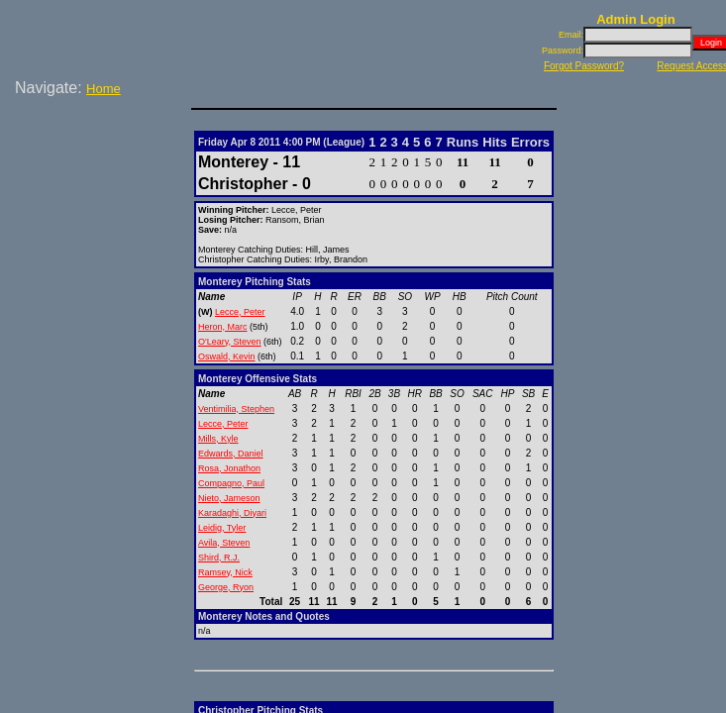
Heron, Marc (223, 327)
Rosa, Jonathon (229, 468)
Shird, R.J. (219, 557)
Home (103, 88)
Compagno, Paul (231, 483)
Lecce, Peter (240, 312)
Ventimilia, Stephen (236, 409)
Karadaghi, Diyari (232, 513)
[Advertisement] (99, 167)
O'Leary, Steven (229, 342)
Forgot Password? (584, 65)
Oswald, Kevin (227, 356)
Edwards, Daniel (230, 453)
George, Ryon (226, 587)
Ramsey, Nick (225, 572)
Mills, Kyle (218, 439)
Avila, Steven (224, 543)
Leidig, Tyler (222, 528)
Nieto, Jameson (229, 498)
